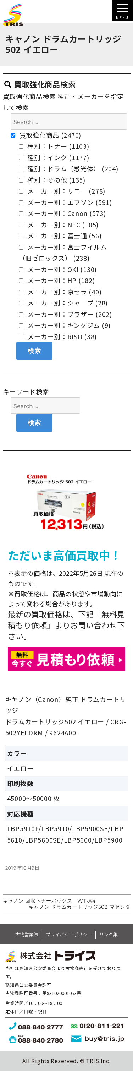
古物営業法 (26, 934)
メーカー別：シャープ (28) (63, 302)
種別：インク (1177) (54, 157)
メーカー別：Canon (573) (62, 213)
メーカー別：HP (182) (57, 280)
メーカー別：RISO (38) (58, 336)
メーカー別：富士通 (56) (60, 235)
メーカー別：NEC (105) (59, 224)
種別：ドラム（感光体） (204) (68, 168)
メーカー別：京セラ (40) (60, 291)
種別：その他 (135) (52, 179)
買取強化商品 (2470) (46, 135)
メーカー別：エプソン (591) (65, 202)
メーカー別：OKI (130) (58, 269)
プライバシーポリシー (69, 934)
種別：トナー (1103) (54, 146)
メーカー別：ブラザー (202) (65, 314)
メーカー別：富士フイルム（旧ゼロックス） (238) (63, 252)
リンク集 (108, 934)
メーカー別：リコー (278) (62, 190)
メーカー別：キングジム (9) (65, 325)
